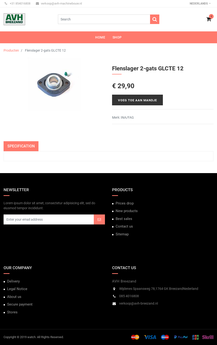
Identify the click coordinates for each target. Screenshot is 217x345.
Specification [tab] (21, 146)
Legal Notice (17, 289)
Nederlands (199, 3)
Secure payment (20, 304)
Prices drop (125, 203)
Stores (12, 312)
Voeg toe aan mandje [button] (137, 100)
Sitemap (122, 234)
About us (14, 297)
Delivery (13, 281)
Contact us (124, 226)
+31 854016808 (17, 3)
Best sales (124, 219)
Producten (11, 50)
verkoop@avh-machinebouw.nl (59, 3)
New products (127, 211)
